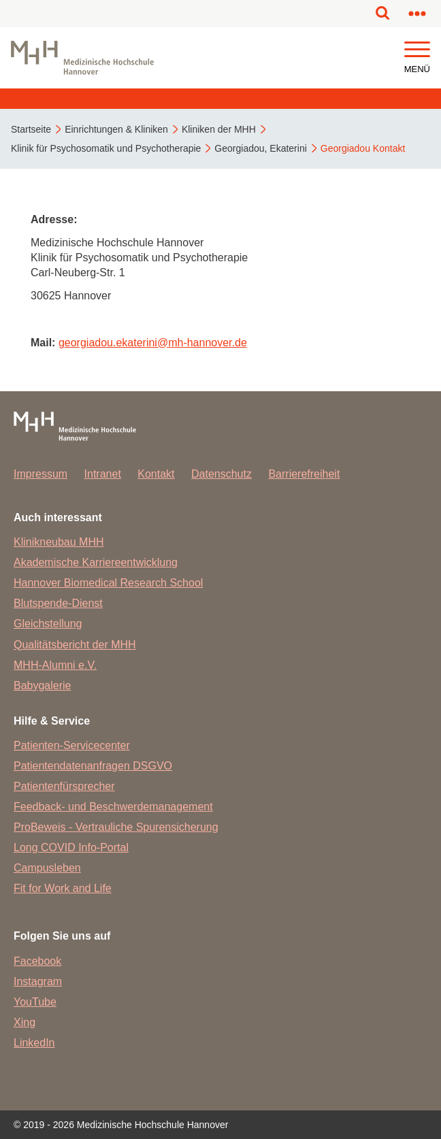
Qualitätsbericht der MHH (75, 644)
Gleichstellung (48, 623)
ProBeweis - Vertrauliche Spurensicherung (116, 827)
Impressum (40, 474)
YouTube (35, 1002)
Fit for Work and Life (63, 888)
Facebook (37, 961)
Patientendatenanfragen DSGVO (93, 766)
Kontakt (155, 474)
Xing (24, 1022)
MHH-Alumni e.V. (55, 665)
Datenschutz (221, 474)
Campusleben (47, 868)
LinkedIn (34, 1043)
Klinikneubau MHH (59, 542)
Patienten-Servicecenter (72, 745)
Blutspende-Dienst (58, 603)
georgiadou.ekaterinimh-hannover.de (153, 342)
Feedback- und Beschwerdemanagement (113, 806)
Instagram (38, 981)
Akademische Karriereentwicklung (96, 562)
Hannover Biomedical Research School (108, 583)
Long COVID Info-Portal (71, 847)
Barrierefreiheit (304, 474)
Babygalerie (42, 685)
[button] (417, 50)
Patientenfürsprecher (64, 786)
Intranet (102, 474)
